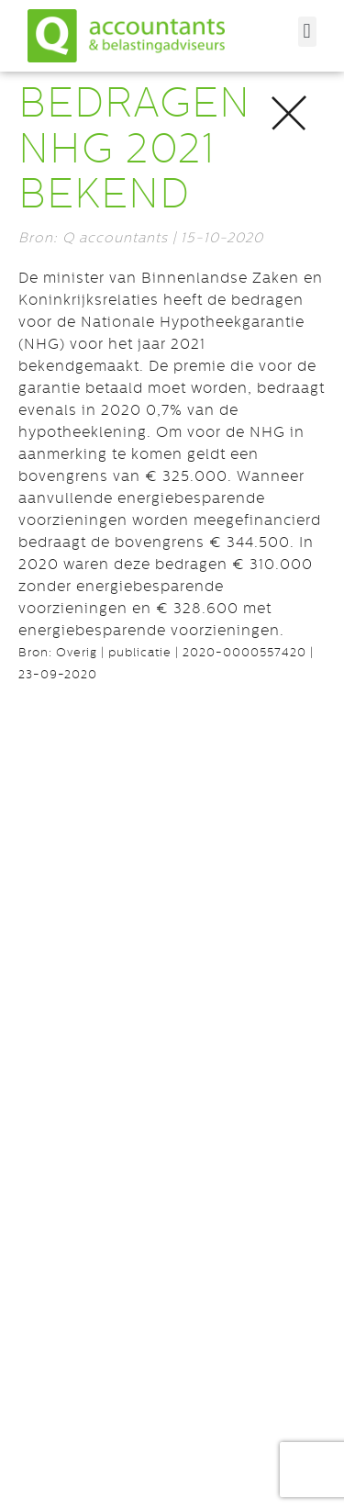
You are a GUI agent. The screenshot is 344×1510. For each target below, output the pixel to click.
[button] (307, 32)
